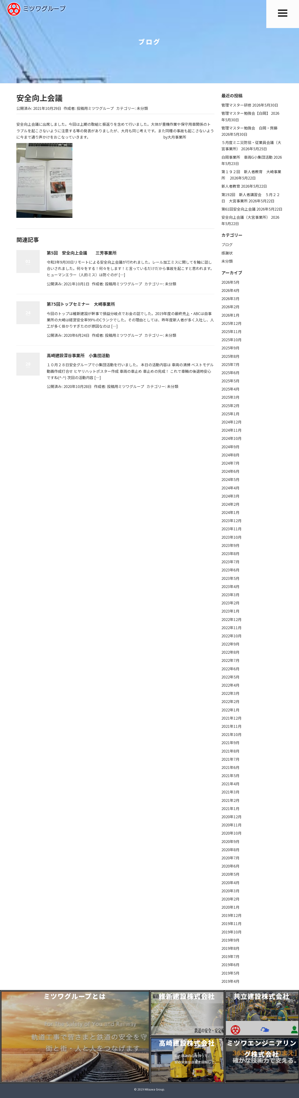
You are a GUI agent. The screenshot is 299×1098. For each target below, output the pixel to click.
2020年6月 (230, 866)
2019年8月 (230, 948)
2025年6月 (230, 372)
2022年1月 (230, 710)
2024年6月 (230, 471)
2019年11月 (231, 923)
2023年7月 (230, 561)
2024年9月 (230, 446)
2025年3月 (230, 397)
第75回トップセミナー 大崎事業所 (81, 304)
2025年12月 (231, 323)
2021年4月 (230, 783)
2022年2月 (230, 701)
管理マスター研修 (236, 105)
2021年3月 (230, 792)
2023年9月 (230, 545)
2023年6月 (230, 570)
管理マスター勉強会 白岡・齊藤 (249, 128)
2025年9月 (230, 348)
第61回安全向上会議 (238, 209)
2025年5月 (230, 381)
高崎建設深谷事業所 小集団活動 (78, 355)
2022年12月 (231, 619)
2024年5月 (230, 479)
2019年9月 (230, 940)
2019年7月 (230, 956)
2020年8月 (230, 849)
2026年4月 (230, 290)
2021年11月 (231, 726)
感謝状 (227, 253)
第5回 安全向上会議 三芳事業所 (82, 253)
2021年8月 (230, 751)
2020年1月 (230, 907)
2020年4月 (230, 882)
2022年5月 (230, 677)
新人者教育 (230, 186)
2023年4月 (230, 586)
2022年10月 (231, 636)
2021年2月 (230, 800)
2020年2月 (230, 899)
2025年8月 (230, 356)
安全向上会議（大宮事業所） (245, 217)
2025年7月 (230, 364)
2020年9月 (230, 841)
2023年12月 (231, 520)
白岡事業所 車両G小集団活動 (247, 157)
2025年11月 (231, 331)
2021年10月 (231, 734)
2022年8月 (230, 652)
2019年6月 (230, 964)
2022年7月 (230, 660)
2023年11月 (231, 528)
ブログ (227, 244)
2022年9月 (230, 644)
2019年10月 (231, 932)
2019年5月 (230, 973)
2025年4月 (230, 389)
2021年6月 (230, 767)
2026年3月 (230, 298)
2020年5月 (230, 874)
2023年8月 (230, 553)
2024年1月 (230, 512)
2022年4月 (230, 685)
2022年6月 (230, 668)
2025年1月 (230, 413)
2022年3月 (230, 693)
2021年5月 (230, 775)
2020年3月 (230, 890)
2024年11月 (231, 430)
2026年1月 (230, 315)
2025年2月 (230, 405)
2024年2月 (230, 504)
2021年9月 (230, 742)
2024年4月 (230, 488)
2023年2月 (230, 603)
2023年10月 (231, 537)
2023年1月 (230, 611)
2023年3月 (230, 594)
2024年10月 (231, 438)
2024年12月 (231, 422)
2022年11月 (231, 627)
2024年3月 (230, 496)
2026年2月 (230, 306)
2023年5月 (230, 578)
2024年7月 (230, 463)
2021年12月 (231, 718)
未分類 (142, 108)
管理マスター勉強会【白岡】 (245, 113)
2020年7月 (230, 858)
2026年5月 (230, 282)
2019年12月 (231, 915)
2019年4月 (230, 981)
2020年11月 (231, 825)
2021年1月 (230, 808)
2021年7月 (230, 759)
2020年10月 (231, 833)
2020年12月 (231, 816)
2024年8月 (230, 455)
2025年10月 (231, 339)
